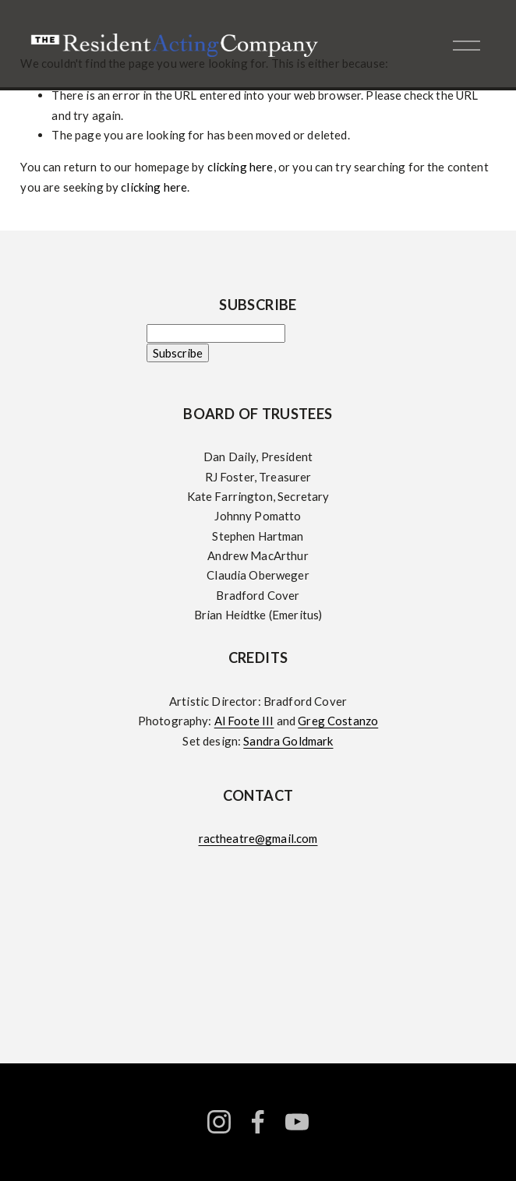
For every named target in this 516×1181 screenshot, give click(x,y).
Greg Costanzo (338, 721)
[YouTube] (297, 1121)
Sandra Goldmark (288, 741)
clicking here (240, 167)
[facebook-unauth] (258, 1121)
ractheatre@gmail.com (258, 838)
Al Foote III (244, 721)
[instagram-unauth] (219, 1121)
